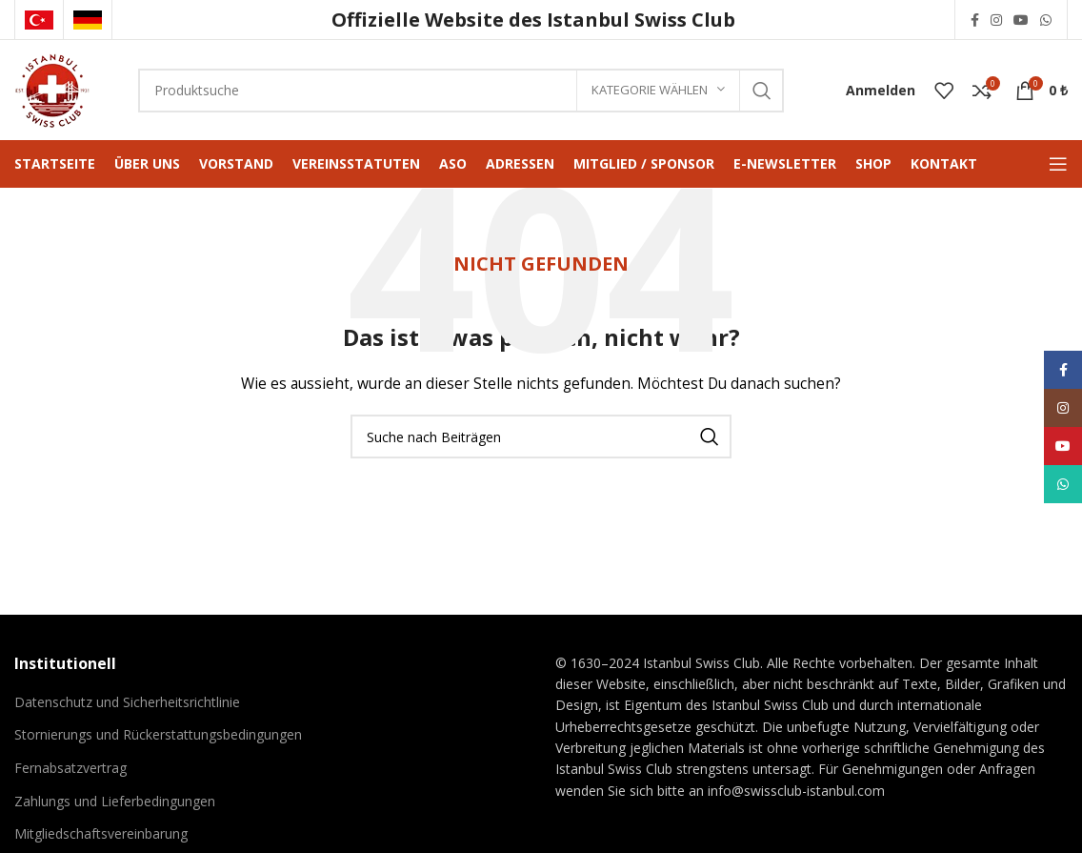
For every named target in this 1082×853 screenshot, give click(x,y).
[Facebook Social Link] (975, 20)
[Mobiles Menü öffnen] (1058, 164)
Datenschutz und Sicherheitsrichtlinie (127, 702)
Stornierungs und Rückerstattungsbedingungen (158, 734)
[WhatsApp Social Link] (1045, 20)
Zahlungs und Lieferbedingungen (114, 801)
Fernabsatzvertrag (70, 768)
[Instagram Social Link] (996, 20)
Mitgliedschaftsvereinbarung (101, 833)
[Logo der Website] (52, 88)
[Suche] (461, 90)
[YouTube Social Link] (1021, 20)
